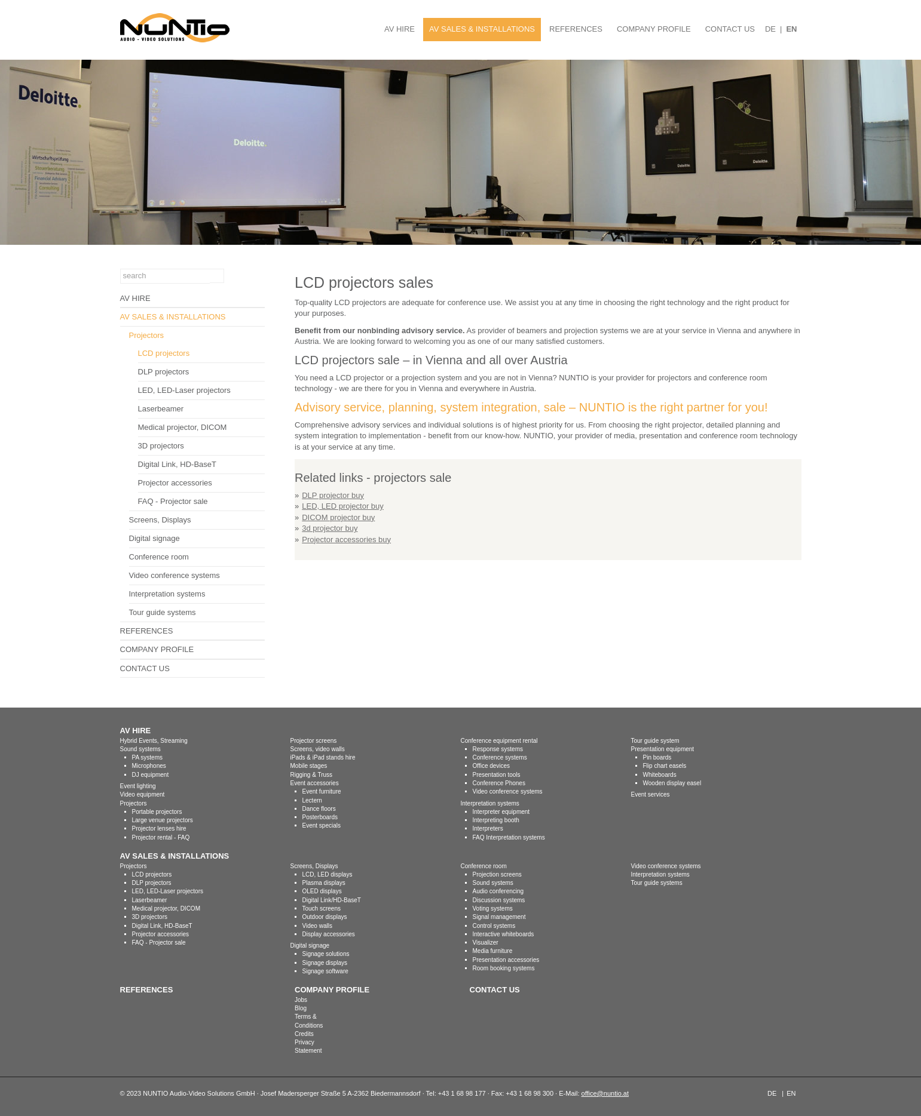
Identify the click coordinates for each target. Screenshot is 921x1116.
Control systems (494, 926)
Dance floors (319, 809)
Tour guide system (655, 740)
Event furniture (321, 791)
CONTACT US (730, 28)
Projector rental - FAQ (161, 837)
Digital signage (154, 538)
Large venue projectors (162, 820)
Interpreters (488, 828)
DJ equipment (150, 774)
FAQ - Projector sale (173, 501)
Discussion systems (499, 900)
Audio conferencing (498, 891)
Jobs (301, 1000)
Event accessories (314, 783)
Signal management (499, 917)
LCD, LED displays (327, 874)
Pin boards (657, 757)
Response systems (498, 749)
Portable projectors (157, 811)
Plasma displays (323, 883)
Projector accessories (175, 482)
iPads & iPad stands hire (323, 757)
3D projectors (161, 445)
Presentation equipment (662, 749)
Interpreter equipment (501, 811)
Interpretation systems (167, 593)
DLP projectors (163, 371)
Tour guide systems (162, 612)
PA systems (147, 757)
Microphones (149, 766)
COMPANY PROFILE (654, 28)
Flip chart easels (665, 766)
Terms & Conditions (309, 1020)
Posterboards (320, 817)
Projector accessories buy (346, 539)
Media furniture (493, 951)
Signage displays (325, 963)
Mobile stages (309, 766)
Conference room (159, 556)
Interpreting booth (496, 820)
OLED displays (322, 891)
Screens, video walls (317, 749)
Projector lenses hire (159, 828)
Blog (301, 1008)
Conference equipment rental (499, 740)
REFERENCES (575, 28)
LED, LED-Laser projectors (184, 390)
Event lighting (138, 786)
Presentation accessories (506, 960)
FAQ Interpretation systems (509, 837)
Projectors (146, 335)
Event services (650, 794)
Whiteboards (660, 774)
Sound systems (140, 749)
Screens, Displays (160, 519)
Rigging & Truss (311, 774)
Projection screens (497, 874)
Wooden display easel (672, 783)
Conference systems (500, 757)
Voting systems (493, 908)
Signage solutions (326, 954)
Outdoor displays (324, 917)
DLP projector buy (333, 495)
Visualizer (485, 942)
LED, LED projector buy (343, 506)
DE (770, 28)
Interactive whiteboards (503, 934)
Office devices (491, 766)
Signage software (325, 971)
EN (791, 28)
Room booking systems (504, 968)
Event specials (321, 825)
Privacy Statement (308, 1046)
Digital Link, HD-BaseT (177, 464)
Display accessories (328, 934)
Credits (304, 1034)
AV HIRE (399, 28)
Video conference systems (174, 575)
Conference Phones (499, 783)
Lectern (312, 800)
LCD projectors (164, 353)
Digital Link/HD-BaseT (331, 900)
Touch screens (321, 908)
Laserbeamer (161, 408)
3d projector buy (329, 528)
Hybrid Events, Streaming (154, 740)
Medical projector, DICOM (182, 427)
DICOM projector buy (338, 517)
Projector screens (313, 740)
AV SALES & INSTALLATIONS (482, 28)
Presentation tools (497, 774)
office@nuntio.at (605, 1093)
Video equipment (142, 794)
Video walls (317, 926)
